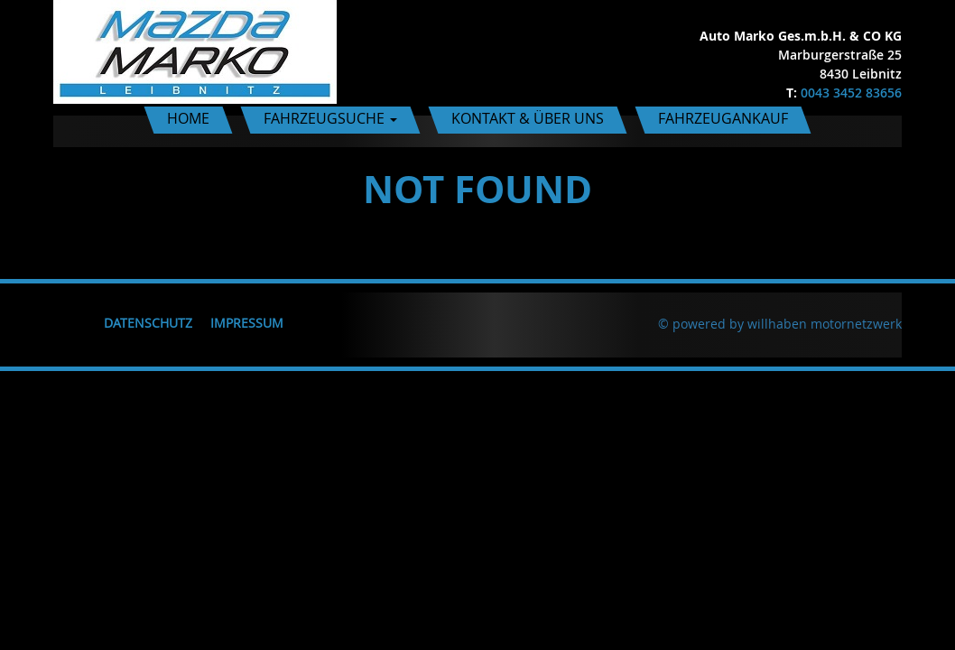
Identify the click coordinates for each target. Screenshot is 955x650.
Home (188, 118)
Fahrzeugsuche (330, 118)
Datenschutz (148, 322)
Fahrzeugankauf (723, 118)
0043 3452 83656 (851, 92)
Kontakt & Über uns (527, 118)
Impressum (246, 322)
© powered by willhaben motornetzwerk (780, 323)
